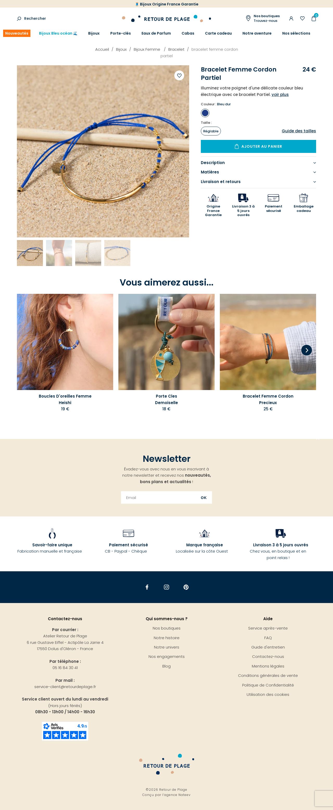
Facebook (147, 587)
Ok (204, 498)
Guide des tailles (299, 131)
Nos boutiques (167, 628)
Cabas (188, 33)
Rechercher (35, 18)
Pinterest (186, 587)
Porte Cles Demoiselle (166, 399)
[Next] (306, 351)
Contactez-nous (268, 656)
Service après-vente (268, 628)
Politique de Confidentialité (268, 685)
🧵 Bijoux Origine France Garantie (166, 4)
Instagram (166, 587)
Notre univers (166, 647)
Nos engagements (167, 656)
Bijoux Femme (147, 49)
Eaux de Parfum (156, 33)
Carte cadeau (218, 33)
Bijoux (94, 33)
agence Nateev (177, 795)
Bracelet (176, 49)
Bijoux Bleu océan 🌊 (58, 33)
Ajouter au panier (261, 146)
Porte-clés (120, 33)
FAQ (268, 637)
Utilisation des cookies (268, 694)
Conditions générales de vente (268, 675)
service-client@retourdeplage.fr (65, 686)
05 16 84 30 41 (65, 667)
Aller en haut (318, 439)
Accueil (102, 49)
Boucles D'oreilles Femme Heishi (65, 399)
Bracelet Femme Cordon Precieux (268, 399)
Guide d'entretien (268, 647)
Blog (166, 666)
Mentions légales (268, 666)
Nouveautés (16, 33)
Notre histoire (167, 637)
